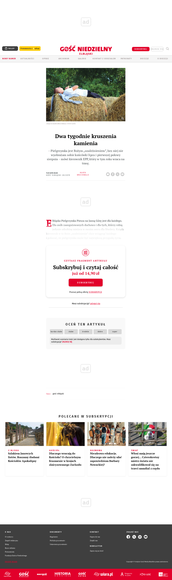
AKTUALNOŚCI (27, 59)
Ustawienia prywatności (58, 544)
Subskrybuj (85, 282)
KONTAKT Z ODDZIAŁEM (104, 59)
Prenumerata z (30, 48)
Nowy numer (9, 59)
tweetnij (118, 173)
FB (113, 173)
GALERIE (82, 59)
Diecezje (144, 59)
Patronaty (126, 59)
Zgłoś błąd (11, 562)
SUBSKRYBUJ (140, 49)
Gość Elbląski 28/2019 (58, 175)
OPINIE (45, 59)
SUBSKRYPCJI (95, 291)
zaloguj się (157, 49)
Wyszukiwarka (167, 48)
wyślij (123, 173)
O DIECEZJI (162, 59)
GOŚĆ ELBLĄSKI (58, 394)
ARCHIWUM (63, 59)
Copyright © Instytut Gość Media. (137, 562)
